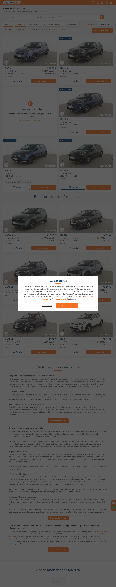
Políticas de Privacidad (60, 299)
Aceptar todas (67, 306)
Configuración (47, 306)
